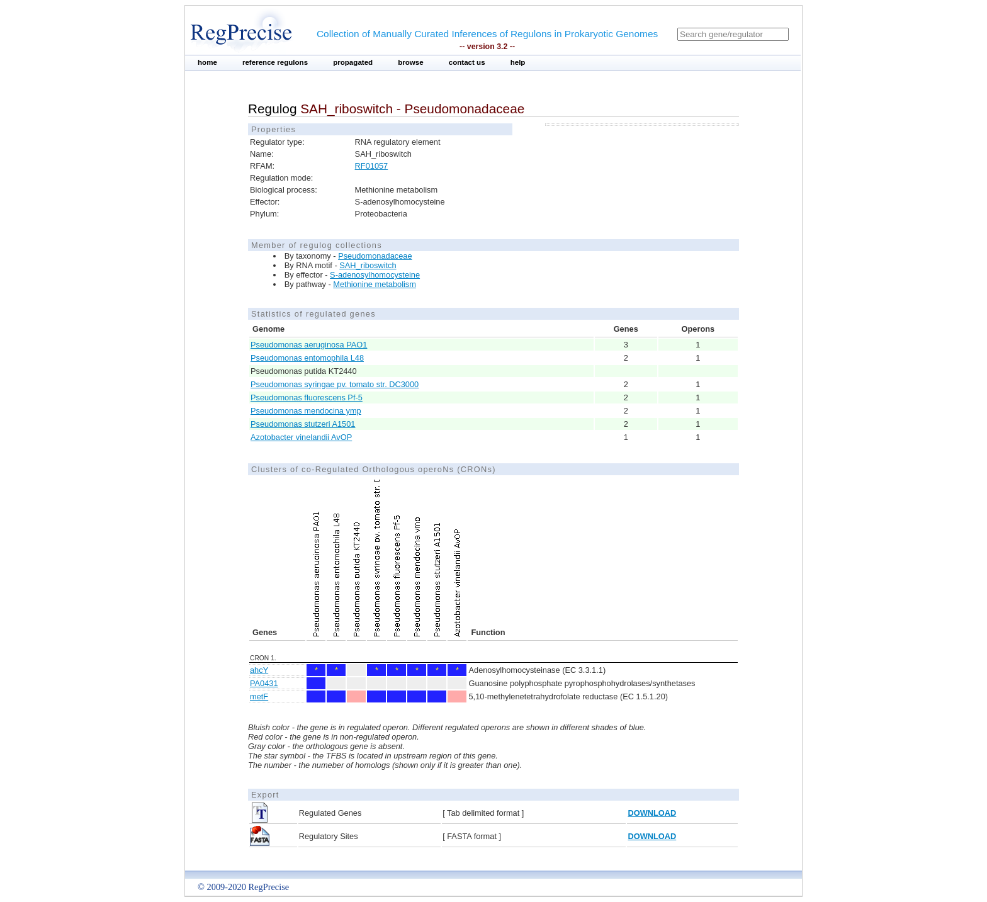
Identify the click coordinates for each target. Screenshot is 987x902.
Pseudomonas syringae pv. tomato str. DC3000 (335, 384)
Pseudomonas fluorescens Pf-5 (307, 397)
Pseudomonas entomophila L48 (307, 358)
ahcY (259, 670)
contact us (467, 62)
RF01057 (371, 166)
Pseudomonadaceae (375, 256)
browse (411, 62)
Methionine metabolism (374, 284)
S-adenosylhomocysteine (375, 274)
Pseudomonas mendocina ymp (306, 410)
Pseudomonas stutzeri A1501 (303, 424)
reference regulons (275, 62)
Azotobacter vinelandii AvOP (301, 437)
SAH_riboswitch (367, 265)
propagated (353, 62)
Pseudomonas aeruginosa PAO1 (309, 344)
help (518, 62)
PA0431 (264, 683)
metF (259, 696)
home (207, 62)
